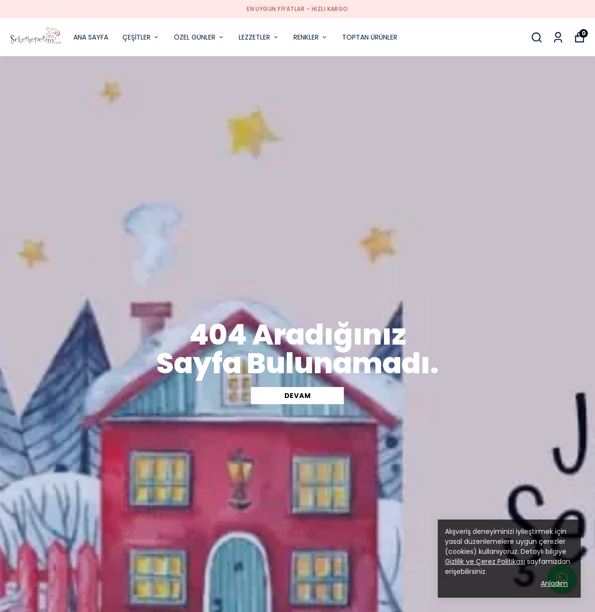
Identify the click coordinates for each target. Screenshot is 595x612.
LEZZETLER (259, 37)
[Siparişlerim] (558, 37)
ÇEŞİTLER (141, 37)
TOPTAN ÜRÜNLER (369, 37)
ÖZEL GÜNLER (199, 37)
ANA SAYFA (90, 37)
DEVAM (297, 395)
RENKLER (310, 37)
